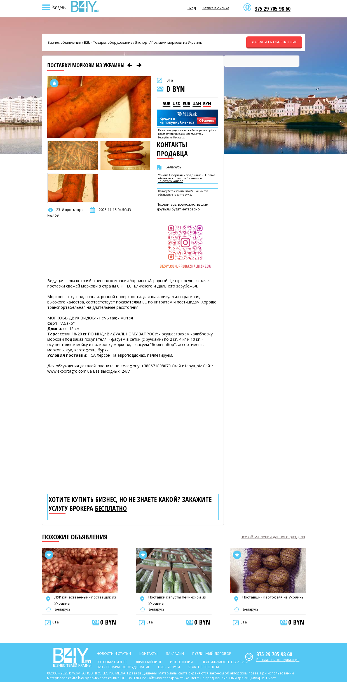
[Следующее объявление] (139, 65)
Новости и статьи (114, 653)
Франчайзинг (149, 662)
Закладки (175, 653)
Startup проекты (203, 667)
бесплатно (111, 508)
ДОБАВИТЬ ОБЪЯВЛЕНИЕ (274, 41)
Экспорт (142, 42)
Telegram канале (170, 181)
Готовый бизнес (112, 662)
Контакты (148, 653)
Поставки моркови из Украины (177, 42)
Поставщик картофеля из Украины (273, 597)
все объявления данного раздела (273, 536)
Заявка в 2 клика (215, 8)
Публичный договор (211, 653)
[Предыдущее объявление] (130, 65)
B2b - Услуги (169, 667)
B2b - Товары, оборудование (108, 42)
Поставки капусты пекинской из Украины (177, 600)
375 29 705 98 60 (272, 9)
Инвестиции (181, 662)
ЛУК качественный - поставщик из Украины (85, 600)
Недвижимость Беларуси (224, 662)
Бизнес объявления (64, 42)
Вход (191, 8)
